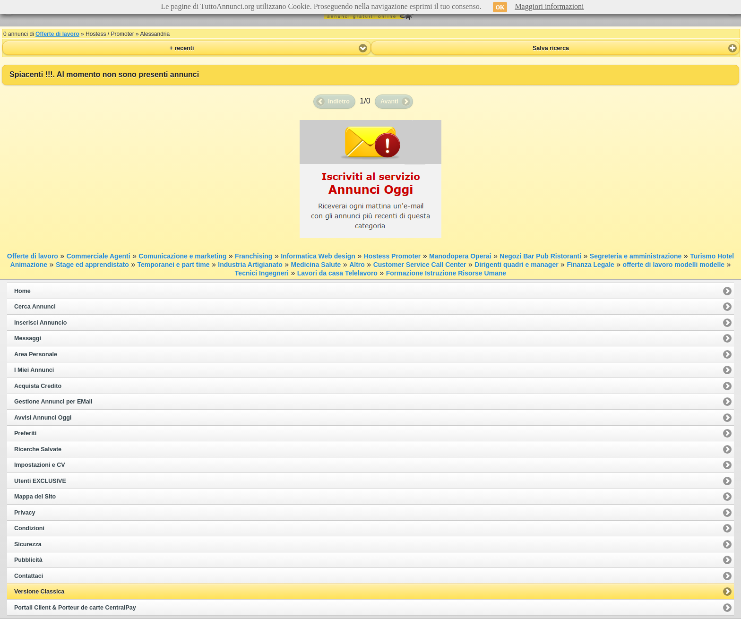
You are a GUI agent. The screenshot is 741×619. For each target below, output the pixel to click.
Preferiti (25, 433)
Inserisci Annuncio (40, 322)
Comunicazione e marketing (182, 256)
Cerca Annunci (35, 306)
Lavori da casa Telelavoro (337, 273)
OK (500, 7)
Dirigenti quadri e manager (516, 264)
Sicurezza (28, 544)
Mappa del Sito (35, 496)
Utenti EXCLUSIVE (40, 481)
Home (22, 291)
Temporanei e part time (174, 264)
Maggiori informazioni (549, 6)
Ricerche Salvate (37, 449)
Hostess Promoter (392, 256)
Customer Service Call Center (419, 264)
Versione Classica (39, 591)
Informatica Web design (318, 256)
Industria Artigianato (250, 264)
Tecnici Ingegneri (262, 273)
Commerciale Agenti (98, 256)
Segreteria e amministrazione (636, 256)
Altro (357, 264)
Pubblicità (28, 560)
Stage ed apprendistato (92, 264)
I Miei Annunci (34, 370)
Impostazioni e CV (39, 465)
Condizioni (29, 528)
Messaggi (27, 338)
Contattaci (28, 576)
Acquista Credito (37, 386)
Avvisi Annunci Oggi (42, 417)
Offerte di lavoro (57, 34)
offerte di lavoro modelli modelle (673, 264)
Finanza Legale (590, 264)
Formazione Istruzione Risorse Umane (446, 273)
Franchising (253, 256)
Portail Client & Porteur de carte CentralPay (75, 607)
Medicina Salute (316, 264)
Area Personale (35, 354)
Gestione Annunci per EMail (53, 401)
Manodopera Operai (460, 256)
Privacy (24, 512)
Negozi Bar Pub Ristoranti (540, 256)
